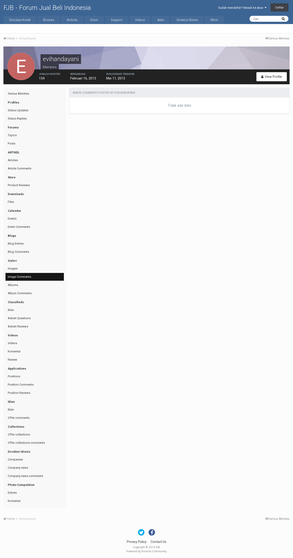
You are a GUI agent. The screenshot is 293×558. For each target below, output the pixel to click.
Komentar (14, 351)
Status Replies (17, 118)
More (214, 20)
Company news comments (25, 476)
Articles (13, 160)
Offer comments (19, 417)
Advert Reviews (18, 326)
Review (12, 359)
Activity (72, 20)
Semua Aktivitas (18, 93)
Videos (140, 20)
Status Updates (18, 110)
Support (116, 20)
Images (13, 268)
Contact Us (158, 542)
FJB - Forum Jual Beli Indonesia (47, 7)
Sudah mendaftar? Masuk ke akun (242, 7)
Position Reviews (19, 393)
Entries (12, 492)
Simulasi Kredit (20, 20)
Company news (18, 467)
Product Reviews (19, 185)
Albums (13, 285)
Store (94, 20)
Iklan (160, 20)
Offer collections (19, 434)
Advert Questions (19, 318)
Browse (48, 20)
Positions (14, 376)
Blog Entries (16, 243)
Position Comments (21, 384)
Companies (15, 459)
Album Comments (20, 293)
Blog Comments (18, 251)
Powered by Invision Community (146, 551)
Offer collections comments (26, 442)
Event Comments (19, 227)
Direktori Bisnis (187, 20)
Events (12, 218)
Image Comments (19, 276)
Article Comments (19, 168)
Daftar (279, 7)
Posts (11, 143)
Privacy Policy (136, 542)
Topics (12, 135)
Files (11, 202)
